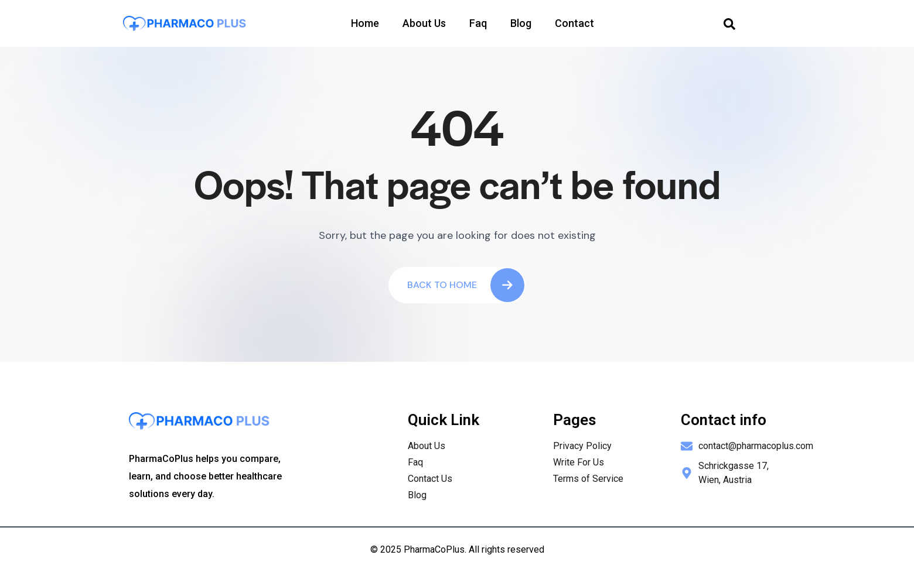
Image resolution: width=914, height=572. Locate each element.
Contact (574, 23)
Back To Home (465, 285)
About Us (424, 23)
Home (365, 23)
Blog (520, 23)
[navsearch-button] (729, 23)
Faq (478, 23)
